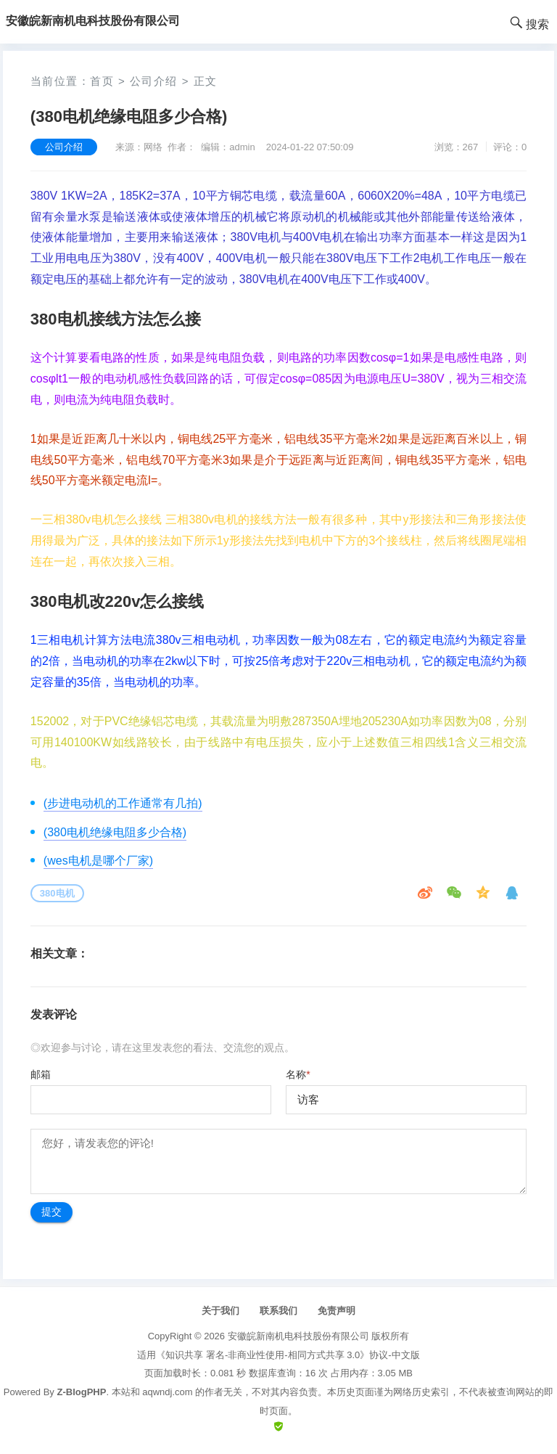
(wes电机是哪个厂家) (98, 860)
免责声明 (336, 1310)
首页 (102, 81)
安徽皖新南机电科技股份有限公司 (298, 1336)
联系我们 (278, 1310)
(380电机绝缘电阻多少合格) (115, 832)
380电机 (57, 893)
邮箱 (40, 1074)
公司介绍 (154, 81)
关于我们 (220, 1310)
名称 (298, 1074)
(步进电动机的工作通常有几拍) (123, 803)
